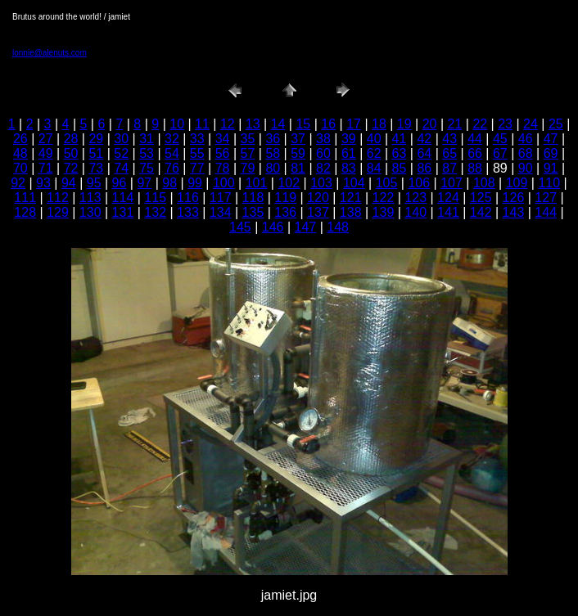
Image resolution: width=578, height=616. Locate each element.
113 (90, 198)
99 (194, 183)
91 (551, 168)
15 (303, 124)
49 (45, 153)
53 (146, 153)
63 (399, 153)
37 (298, 139)
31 (146, 139)
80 (272, 168)
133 (188, 212)
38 (323, 139)
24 (530, 124)
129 (58, 212)
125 (481, 198)
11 (202, 124)
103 (321, 183)
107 (451, 183)
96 (119, 183)
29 (95, 139)
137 (318, 212)
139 (384, 212)
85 (399, 168)
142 (481, 212)
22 (479, 124)
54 (172, 153)
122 (384, 198)
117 (221, 198)
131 (123, 212)
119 (285, 198)
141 (448, 212)
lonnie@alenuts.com (49, 52)
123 (415, 198)
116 (188, 198)
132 (155, 212)
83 (348, 168)
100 (224, 183)
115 (155, 198)
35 (248, 139)
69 (551, 153)
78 (222, 168)
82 (323, 168)
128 (25, 212)
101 (257, 183)
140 (415, 212)
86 (424, 168)
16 (328, 124)
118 (253, 198)
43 (449, 139)
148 (338, 227)
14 (278, 124)
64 (424, 153)
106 (419, 183)
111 (25, 198)
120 (318, 198)
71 (45, 168)
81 (298, 168)
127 (546, 198)
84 (374, 168)
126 (514, 198)
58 (272, 153)
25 (556, 124)
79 (248, 168)
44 (474, 139)
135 (253, 212)
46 (525, 139)
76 (172, 168)
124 (448, 198)
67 (500, 153)
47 (551, 139)
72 (71, 168)
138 (351, 212)
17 (353, 124)
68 (525, 153)
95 (94, 183)
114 (123, 198)
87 (449, 168)
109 (517, 183)
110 (549, 183)
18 (379, 124)
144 (546, 212)
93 (43, 183)
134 (221, 212)
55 (197, 153)
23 (505, 124)
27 (45, 139)
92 (18, 183)
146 (273, 227)
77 (197, 168)
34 (222, 139)
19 (404, 124)
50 (71, 153)
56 (222, 153)
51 (95, 153)
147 (306, 227)
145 (240, 227)
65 (449, 153)
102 (289, 183)
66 (474, 153)
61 (348, 153)
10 (176, 124)
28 (71, 139)
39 (348, 139)
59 (298, 153)
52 (121, 153)
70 (20, 168)
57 (248, 153)
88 (474, 168)
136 (285, 212)
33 (197, 139)
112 (58, 198)
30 (121, 139)
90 (525, 168)
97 (144, 183)
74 (121, 168)
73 (95, 168)
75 (146, 168)
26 (20, 139)
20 (429, 124)
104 (354, 183)
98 (169, 183)
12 (227, 124)
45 (500, 139)
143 (514, 212)
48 (20, 153)
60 (323, 153)
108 (484, 183)
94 (68, 183)
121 (351, 198)
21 (455, 124)
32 (172, 139)
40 (374, 139)
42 (424, 139)
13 (253, 124)
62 (374, 153)
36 (272, 139)
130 (90, 212)
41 (399, 139)
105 (387, 183)
